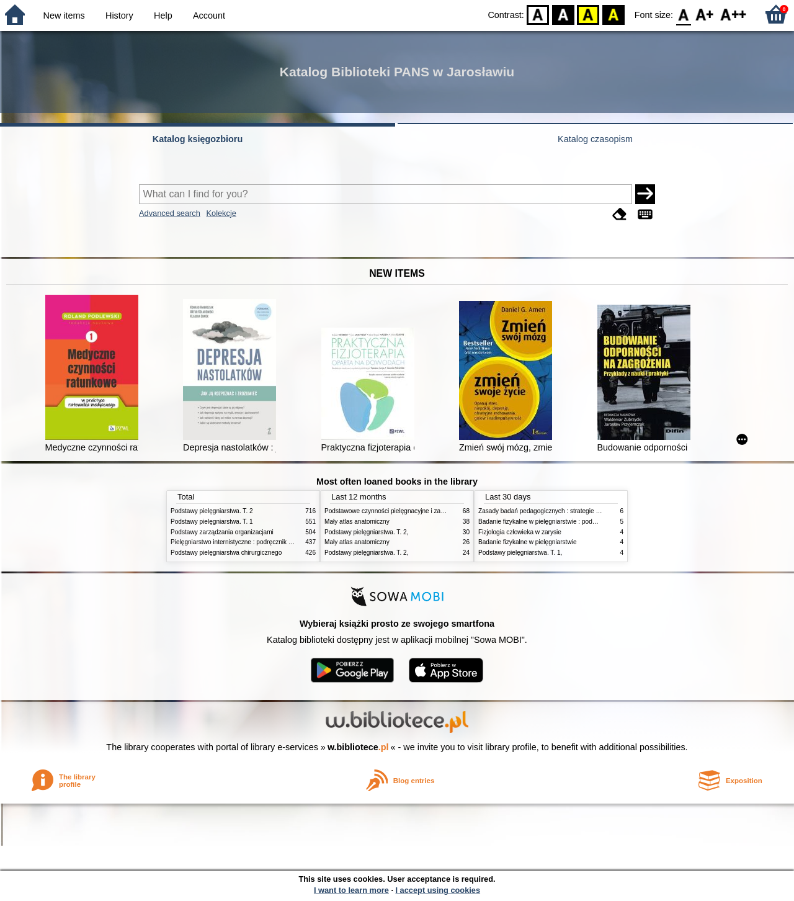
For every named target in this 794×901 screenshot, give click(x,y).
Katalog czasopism (595, 139)
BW (563, 14)
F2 (733, 14)
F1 (705, 14)
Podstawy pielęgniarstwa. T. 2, (366, 532)
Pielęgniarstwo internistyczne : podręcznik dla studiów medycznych (263, 542)
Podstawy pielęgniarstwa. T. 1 (212, 521)
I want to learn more (351, 890)
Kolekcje (221, 213)
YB (588, 14)
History (119, 15)
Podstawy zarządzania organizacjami (222, 532)
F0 (683, 14)
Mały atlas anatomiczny (357, 521)
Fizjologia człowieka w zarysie (519, 532)
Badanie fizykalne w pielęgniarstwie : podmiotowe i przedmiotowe (568, 521)
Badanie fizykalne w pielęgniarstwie (527, 542)
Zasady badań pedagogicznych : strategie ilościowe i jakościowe (567, 511)
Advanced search (169, 213)
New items (64, 15)
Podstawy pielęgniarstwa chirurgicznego (226, 552)
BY (613, 14)
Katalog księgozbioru (198, 139)
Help (163, 15)
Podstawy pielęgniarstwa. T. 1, (520, 552)
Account (209, 15)
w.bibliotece (358, 747)
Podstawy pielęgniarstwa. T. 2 (212, 511)
